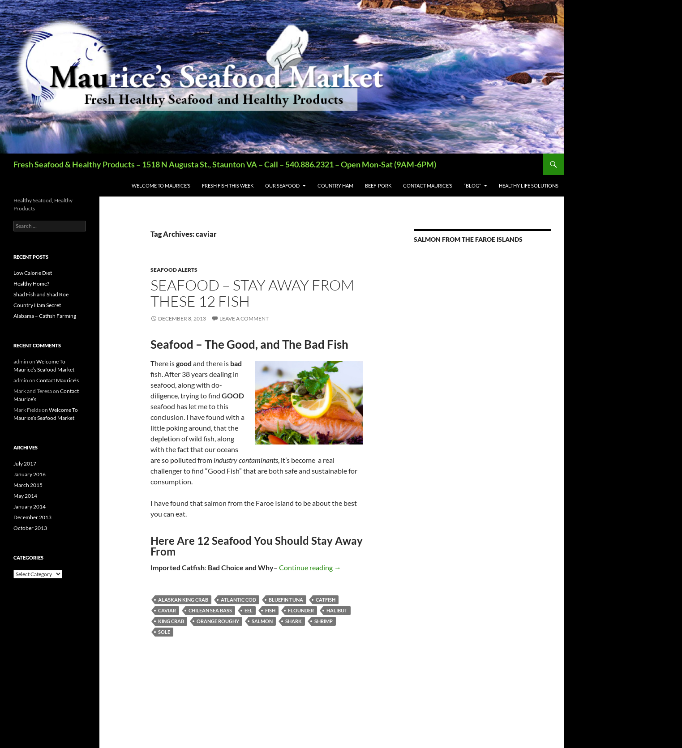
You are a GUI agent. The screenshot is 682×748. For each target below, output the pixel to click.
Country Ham (335, 185)
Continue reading (310, 567)
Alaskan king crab (183, 600)
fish (270, 610)
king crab (171, 621)
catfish (325, 600)
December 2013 (32, 517)
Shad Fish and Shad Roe (41, 294)
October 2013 (30, 528)
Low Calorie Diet (32, 272)
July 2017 (24, 463)
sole (164, 632)
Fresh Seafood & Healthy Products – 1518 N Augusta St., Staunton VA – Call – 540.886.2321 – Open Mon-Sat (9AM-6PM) (224, 164)
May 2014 (25, 495)
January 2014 (29, 506)
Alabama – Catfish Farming (44, 315)
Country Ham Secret (37, 305)
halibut (336, 610)
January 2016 (29, 474)
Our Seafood (282, 185)
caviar (167, 610)
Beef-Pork (378, 185)
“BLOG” (472, 185)
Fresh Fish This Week (227, 185)
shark (293, 621)
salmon (262, 621)
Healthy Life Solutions (528, 185)
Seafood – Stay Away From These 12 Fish (252, 293)
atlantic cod (238, 600)
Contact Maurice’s (427, 185)
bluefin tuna (286, 600)
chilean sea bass (210, 610)
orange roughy (218, 621)
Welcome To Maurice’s (161, 185)
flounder (301, 610)
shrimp (323, 621)
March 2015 (28, 485)
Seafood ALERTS (173, 269)
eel (248, 610)
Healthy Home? (31, 283)
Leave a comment (244, 318)
